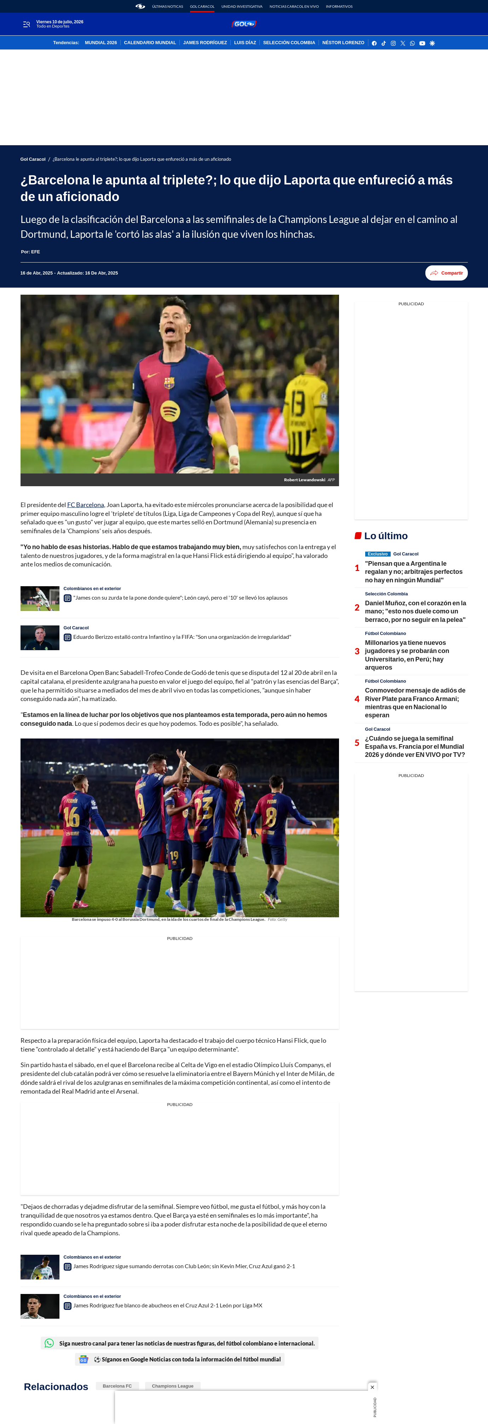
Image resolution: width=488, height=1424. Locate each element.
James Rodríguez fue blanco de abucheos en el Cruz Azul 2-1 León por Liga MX (167, 1305)
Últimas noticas (167, 6)
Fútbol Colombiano (385, 633)
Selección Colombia (386, 593)
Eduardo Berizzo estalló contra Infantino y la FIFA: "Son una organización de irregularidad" (182, 636)
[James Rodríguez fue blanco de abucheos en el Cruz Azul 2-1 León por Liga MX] (40, 1306)
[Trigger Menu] (27, 24)
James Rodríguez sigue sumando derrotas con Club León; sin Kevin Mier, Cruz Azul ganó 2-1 (184, 1266)
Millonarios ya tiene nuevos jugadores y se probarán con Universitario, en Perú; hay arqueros (407, 655)
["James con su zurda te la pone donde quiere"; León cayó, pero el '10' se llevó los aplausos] (40, 598)
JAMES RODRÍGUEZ (205, 43)
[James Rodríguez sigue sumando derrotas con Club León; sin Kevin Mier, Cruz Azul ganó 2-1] (40, 1267)
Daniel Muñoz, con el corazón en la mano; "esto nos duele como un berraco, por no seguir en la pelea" (415, 611)
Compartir (446, 273)
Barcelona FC (117, 1386)
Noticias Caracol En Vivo (294, 6)
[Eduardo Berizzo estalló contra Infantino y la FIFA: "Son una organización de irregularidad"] (40, 637)
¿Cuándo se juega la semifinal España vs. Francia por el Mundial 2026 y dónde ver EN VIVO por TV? (415, 746)
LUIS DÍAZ (245, 43)
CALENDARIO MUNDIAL (150, 43)
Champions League (173, 1386)
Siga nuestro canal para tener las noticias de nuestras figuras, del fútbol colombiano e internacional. (179, 1343)
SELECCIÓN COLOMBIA (289, 43)
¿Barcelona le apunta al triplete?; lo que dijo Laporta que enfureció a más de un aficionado (142, 159)
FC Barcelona (85, 504)
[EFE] (35, 251)
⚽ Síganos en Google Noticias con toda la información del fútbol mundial (180, 1359)
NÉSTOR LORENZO (343, 43)
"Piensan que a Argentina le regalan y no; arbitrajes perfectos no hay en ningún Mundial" (414, 571)
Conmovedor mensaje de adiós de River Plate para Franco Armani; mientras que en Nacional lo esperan (415, 702)
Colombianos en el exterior (92, 588)
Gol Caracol (202, 6)
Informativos (339, 6)
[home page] (140, 6)
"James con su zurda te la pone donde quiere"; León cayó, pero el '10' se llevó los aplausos (180, 597)
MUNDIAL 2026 (101, 43)
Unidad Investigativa (242, 6)
